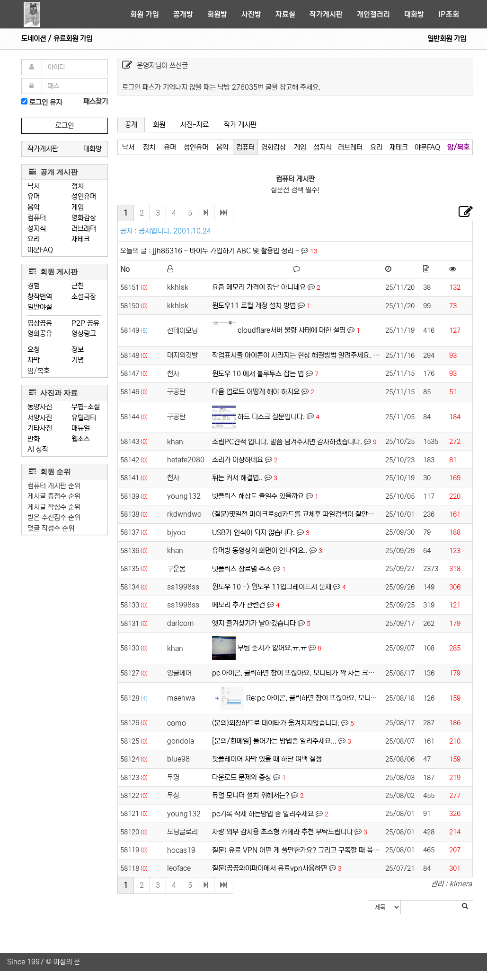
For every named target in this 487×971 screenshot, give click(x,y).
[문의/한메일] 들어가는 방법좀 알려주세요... (274, 741)
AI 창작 (37, 449)
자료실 (285, 14)
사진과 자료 (53, 393)
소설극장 (83, 297)
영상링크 (83, 333)
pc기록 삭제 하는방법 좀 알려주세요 (263, 814)
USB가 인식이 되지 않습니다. (253, 533)
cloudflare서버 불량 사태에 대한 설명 (291, 330)
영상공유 (39, 323)
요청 (33, 350)
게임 (77, 207)
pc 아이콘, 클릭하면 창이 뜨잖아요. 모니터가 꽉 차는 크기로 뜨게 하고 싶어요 (320, 673)
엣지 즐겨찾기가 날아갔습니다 (254, 623)
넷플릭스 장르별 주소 (241, 569)
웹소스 (80, 439)
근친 (77, 286)
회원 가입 (144, 14)
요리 (33, 239)
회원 (159, 125)
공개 (131, 125)
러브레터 (83, 229)
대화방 (414, 14)
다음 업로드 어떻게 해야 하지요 (256, 392)
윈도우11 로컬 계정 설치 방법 (254, 306)
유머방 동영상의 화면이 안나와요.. (260, 550)
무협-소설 (85, 407)
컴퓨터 (36, 218)
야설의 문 (66, 962)
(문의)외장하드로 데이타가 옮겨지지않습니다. (275, 723)
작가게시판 (326, 14)
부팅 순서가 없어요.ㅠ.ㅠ (272, 648)
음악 (33, 207)
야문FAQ (40, 250)
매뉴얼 (80, 428)
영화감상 (83, 218)
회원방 (217, 14)
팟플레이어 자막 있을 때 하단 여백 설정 (267, 759)
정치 (77, 186)
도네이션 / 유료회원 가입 (56, 39)
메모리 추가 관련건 (238, 605)
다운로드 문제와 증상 (241, 777)
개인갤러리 (373, 14)
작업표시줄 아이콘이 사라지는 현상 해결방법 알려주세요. (291, 355)
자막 (33, 360)
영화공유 (39, 333)
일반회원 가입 (446, 39)
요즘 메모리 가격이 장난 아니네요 (259, 287)
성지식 (36, 229)
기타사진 (39, 428)
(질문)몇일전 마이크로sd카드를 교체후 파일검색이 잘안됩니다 (299, 514)
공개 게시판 (53, 172)
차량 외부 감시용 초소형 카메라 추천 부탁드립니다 (282, 832)
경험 (33, 286)
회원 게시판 (53, 272)
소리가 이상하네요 (237, 460)
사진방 (251, 14)
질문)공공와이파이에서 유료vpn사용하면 (269, 868)
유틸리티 (83, 418)
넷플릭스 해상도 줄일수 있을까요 (258, 496)
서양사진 (39, 418)
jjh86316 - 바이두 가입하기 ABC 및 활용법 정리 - (227, 251)
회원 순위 (50, 472)
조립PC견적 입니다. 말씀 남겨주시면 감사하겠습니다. (287, 442)
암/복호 (38, 371)
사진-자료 (194, 125)
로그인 (64, 125)
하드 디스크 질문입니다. (271, 416)
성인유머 (83, 196)
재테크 (80, 239)
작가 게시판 (240, 125)
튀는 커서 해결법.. (237, 478)
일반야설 (39, 307)
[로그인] (24, 101)
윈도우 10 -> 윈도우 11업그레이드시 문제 (271, 587)
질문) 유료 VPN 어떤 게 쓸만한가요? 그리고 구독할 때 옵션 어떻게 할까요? (318, 850)
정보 (77, 350)
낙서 (33, 186)
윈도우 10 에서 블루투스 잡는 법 (258, 374)
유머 (33, 196)
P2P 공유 (85, 323)
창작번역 (39, 297)
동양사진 (39, 407)
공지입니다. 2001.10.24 (175, 231)
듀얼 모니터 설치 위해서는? (250, 795)
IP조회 (448, 14)
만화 (33, 439)
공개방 (183, 14)
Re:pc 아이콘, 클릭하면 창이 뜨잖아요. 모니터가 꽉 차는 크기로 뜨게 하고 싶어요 (360, 698)
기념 (77, 360)
